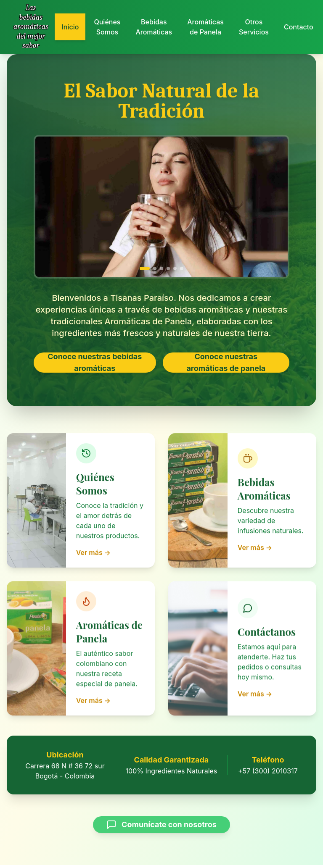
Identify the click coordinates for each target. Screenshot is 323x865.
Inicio (70, 27)
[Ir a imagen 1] (145, 268)
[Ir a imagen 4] (168, 268)
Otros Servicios (254, 26)
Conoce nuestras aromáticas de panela (225, 362)
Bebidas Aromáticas (153, 27)
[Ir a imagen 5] (175, 268)
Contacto (298, 25)
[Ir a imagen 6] (181, 268)
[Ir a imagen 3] (161, 268)
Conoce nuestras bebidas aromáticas (95, 362)
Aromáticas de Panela (205, 27)
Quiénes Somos (107, 27)
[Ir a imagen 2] (154, 268)
